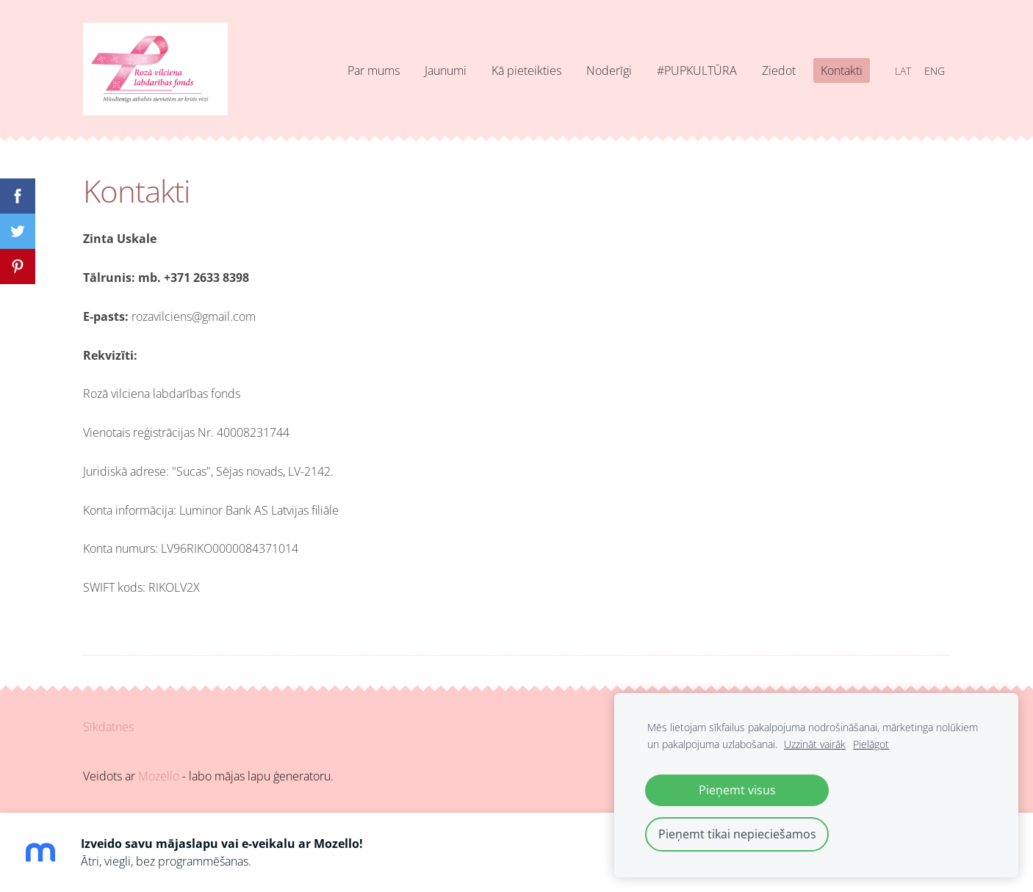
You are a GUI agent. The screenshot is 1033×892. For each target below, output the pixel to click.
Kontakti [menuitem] (842, 70)
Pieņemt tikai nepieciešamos (737, 834)
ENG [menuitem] (934, 71)
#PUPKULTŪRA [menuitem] (697, 70)
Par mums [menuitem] (374, 70)
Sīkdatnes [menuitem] (108, 727)
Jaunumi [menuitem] (446, 70)
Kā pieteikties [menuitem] (526, 70)
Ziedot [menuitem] (779, 70)
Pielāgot (871, 744)
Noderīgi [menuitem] (609, 70)
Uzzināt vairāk (815, 744)
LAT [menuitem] (903, 71)
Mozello (158, 776)
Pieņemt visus (737, 790)
